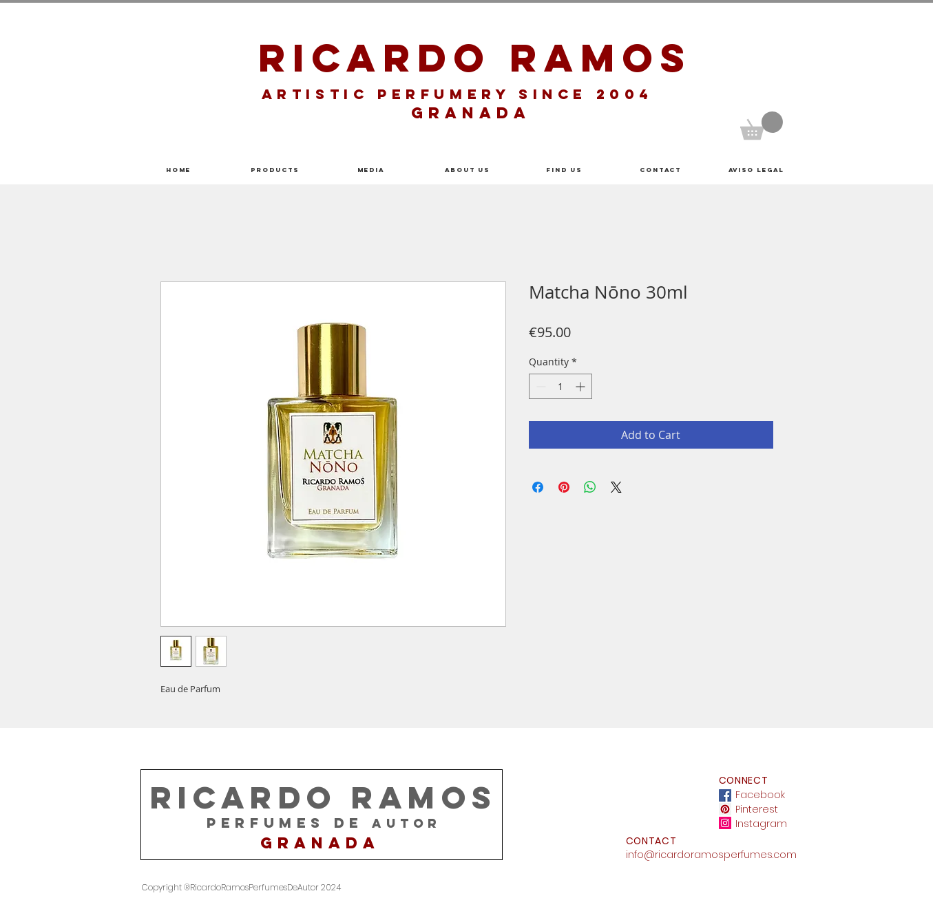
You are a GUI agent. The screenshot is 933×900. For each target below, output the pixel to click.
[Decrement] (539, 386)
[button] (761, 125)
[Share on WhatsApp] (590, 487)
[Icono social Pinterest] (725, 809)
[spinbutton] (560, 386)
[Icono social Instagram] (725, 823)
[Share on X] (616, 487)
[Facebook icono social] (725, 795)
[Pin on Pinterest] (564, 487)
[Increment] (581, 386)
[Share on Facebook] (538, 487)
